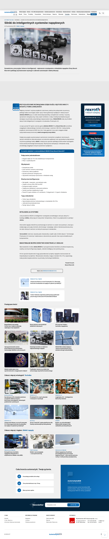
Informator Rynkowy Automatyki (12, 522)
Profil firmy (93, 125)
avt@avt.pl (101, 520)
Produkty (30, 14)
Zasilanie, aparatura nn (50, 11)
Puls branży (74, 14)
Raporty (55, 14)
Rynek (20, 14)
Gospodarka (38, 14)
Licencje (27, 520)
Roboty (28, 11)
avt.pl (100, 522)
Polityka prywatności (30, 522)
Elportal (48, 520)
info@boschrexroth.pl (93, 122)
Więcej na (47, 271)
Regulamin (27, 518)
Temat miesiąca (47, 14)
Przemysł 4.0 (94, 11)
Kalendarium (82, 14)
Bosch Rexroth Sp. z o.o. (92, 117)
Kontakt (6, 518)
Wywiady (61, 14)
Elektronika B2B (50, 518)
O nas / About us (8, 520)
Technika (67, 14)
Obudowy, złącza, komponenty (83, 11)
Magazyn (89, 14)
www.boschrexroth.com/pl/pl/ (93, 120)
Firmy (25, 14)
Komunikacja (59, 11)
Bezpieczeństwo (66, 11)
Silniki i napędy (22, 11)
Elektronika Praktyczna (51, 522)
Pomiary (73, 11)
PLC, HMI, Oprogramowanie (37, 11)
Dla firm (94, 14)
